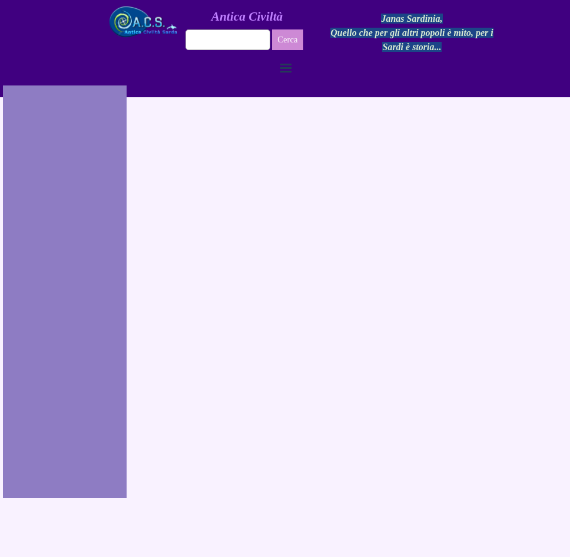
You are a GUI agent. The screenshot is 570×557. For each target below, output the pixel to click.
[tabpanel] (412, 33)
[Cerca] (228, 39)
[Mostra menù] (286, 68)
